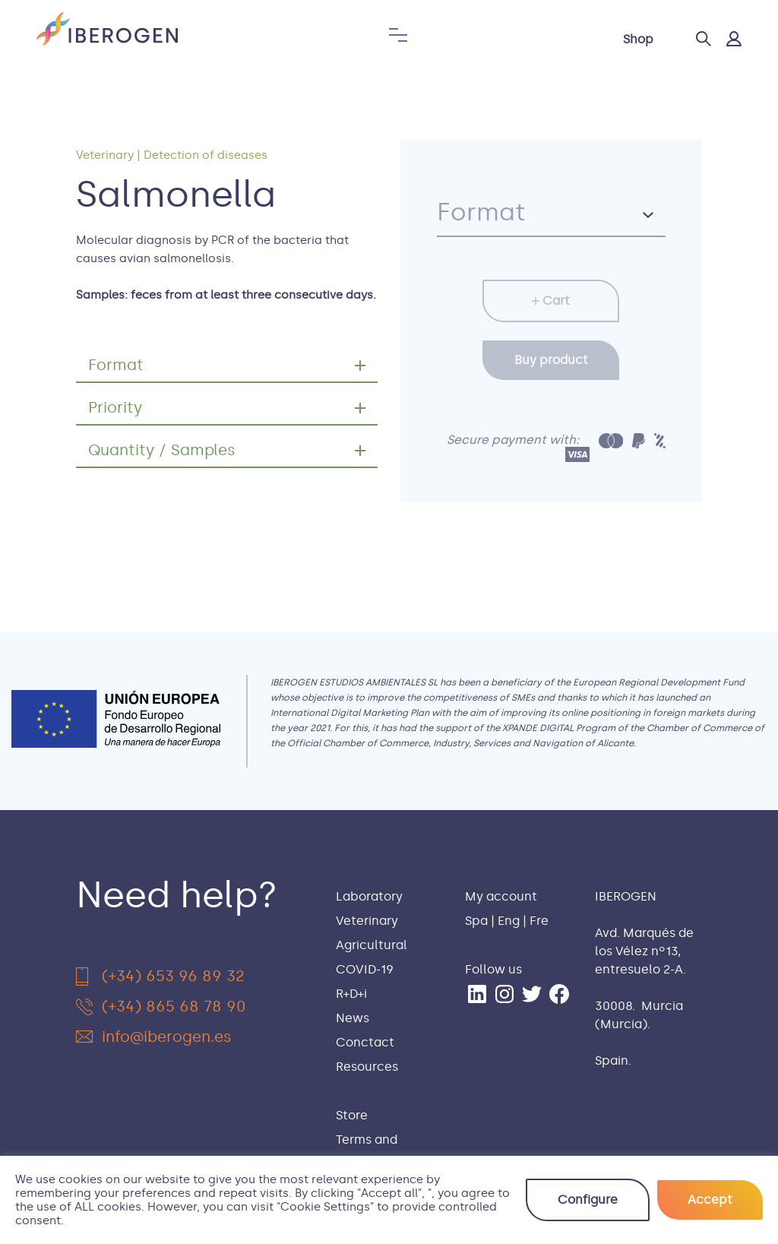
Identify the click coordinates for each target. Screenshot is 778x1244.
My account (501, 896)
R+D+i (351, 993)
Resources (367, 1066)
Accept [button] (710, 1199)
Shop (638, 39)
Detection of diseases (205, 155)
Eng (509, 920)
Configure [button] (588, 1199)
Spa (476, 920)
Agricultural (371, 945)
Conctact (365, 1042)
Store (352, 1115)
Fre (539, 920)
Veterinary (105, 155)
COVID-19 (365, 969)
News (352, 1018)
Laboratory (369, 896)
